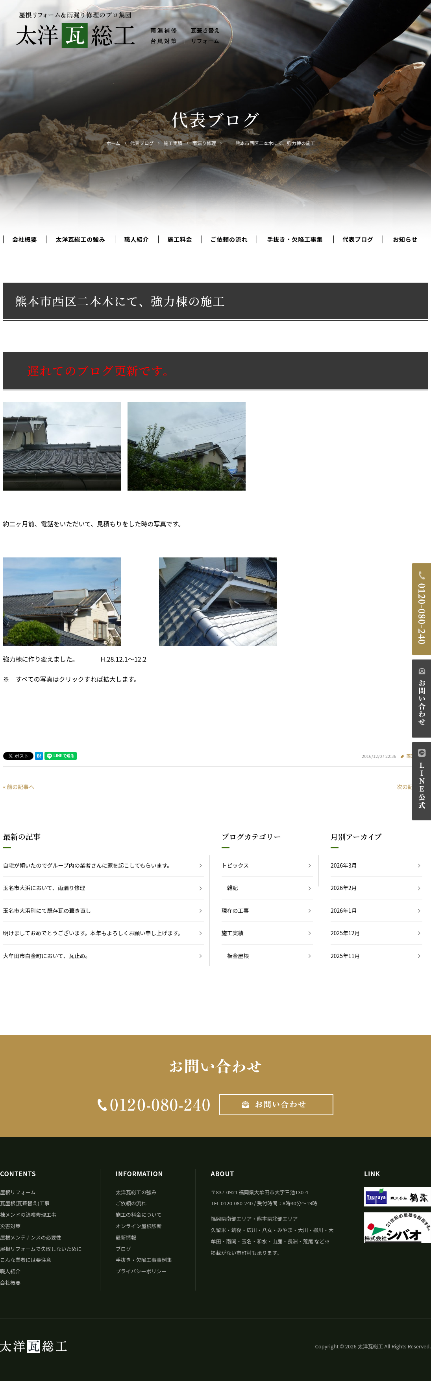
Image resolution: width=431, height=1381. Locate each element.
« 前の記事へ (19, 787)
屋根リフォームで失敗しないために (41, 1248)
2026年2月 (344, 888)
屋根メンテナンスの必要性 (30, 1237)
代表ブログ (358, 239)
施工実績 (233, 933)
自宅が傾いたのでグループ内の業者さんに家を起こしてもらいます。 (88, 865)
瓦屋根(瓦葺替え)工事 (25, 1203)
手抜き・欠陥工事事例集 (144, 1259)
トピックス (235, 865)
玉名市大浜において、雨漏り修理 (44, 888)
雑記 (232, 888)
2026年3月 (344, 865)
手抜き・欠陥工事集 (295, 239)
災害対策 (10, 1226)
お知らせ (405, 239)
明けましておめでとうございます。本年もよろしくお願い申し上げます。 (93, 933)
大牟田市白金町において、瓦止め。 (47, 956)
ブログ (123, 1248)
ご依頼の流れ (229, 239)
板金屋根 (238, 956)
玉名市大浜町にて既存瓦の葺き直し (47, 910)
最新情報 (126, 1237)
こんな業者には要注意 (25, 1259)
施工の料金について (139, 1214)
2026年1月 (344, 910)
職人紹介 (136, 239)
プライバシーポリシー (141, 1271)
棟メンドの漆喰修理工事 (28, 1214)
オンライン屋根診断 (139, 1226)
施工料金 (179, 239)
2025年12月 (345, 933)
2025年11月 (345, 956)
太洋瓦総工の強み (80, 239)
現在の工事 (235, 910)
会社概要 (24, 239)
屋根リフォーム (18, 1192)
